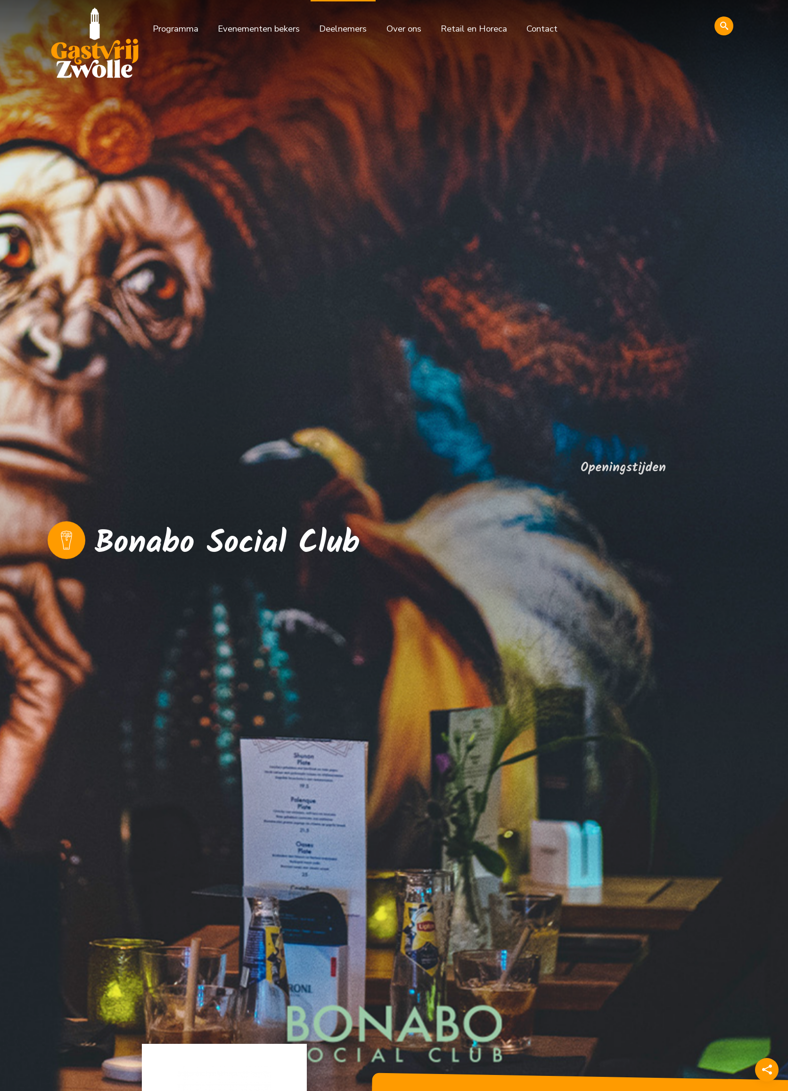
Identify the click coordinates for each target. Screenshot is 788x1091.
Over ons (403, 29)
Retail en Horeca (474, 29)
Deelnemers (343, 29)
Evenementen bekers (259, 29)
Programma (175, 29)
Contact (542, 29)
